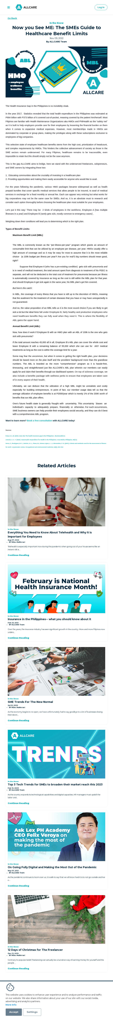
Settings (32, 1012)
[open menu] (8, 7)
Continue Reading (18, 555)
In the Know (57, 23)
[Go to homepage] (26, 7)
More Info (11, 1004)
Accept (13, 1012)
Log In (101, 7)
